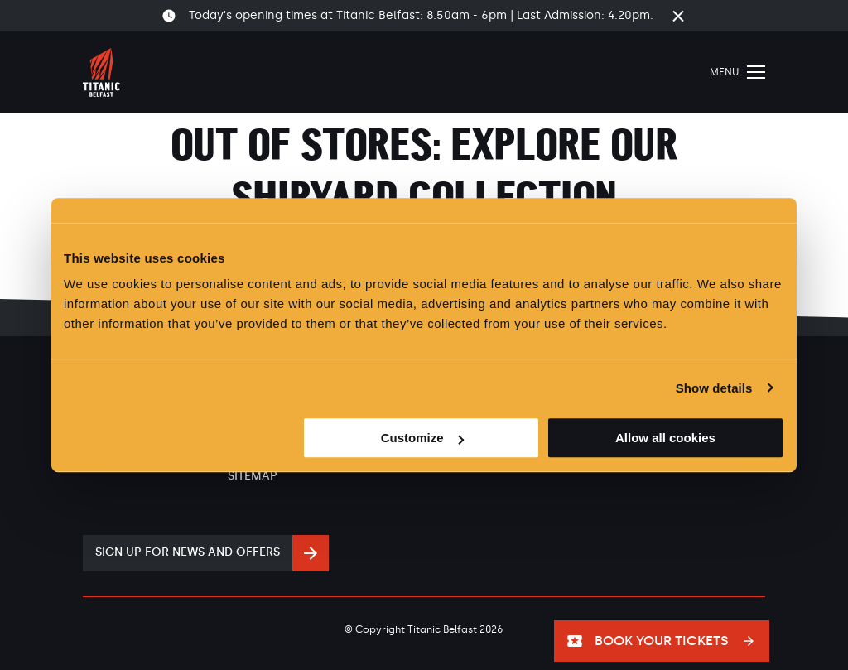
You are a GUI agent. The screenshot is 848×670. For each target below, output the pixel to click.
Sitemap (252, 476)
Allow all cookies (665, 438)
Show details (714, 388)
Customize (422, 438)
